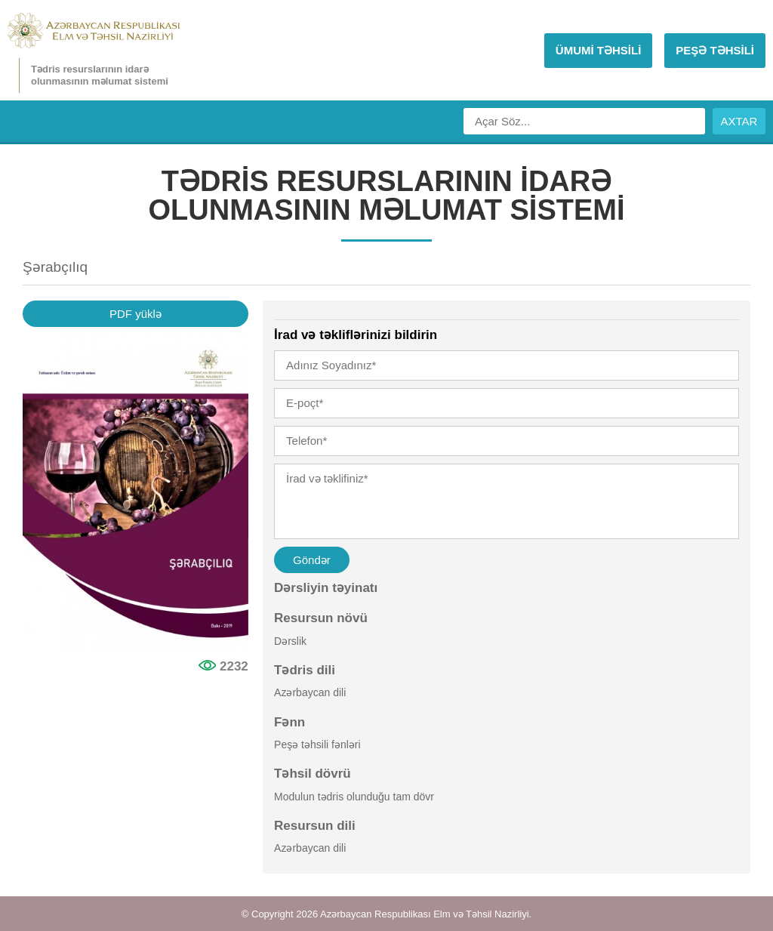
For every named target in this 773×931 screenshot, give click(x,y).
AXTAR (739, 121)
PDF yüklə (135, 313)
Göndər (312, 559)
